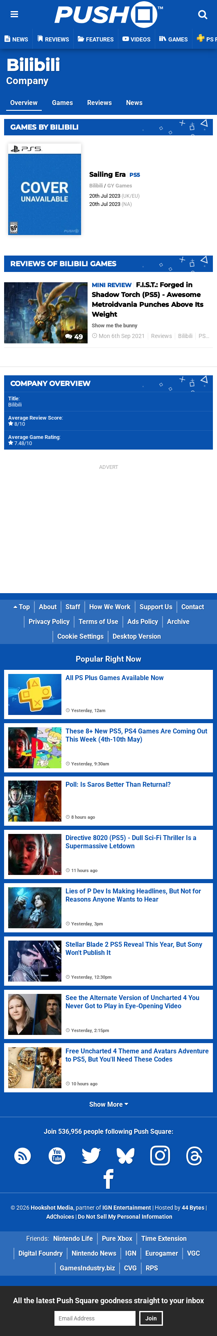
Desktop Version (137, 636)
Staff (73, 607)
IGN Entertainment (126, 1207)
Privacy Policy (49, 622)
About (48, 607)
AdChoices (59, 1216)
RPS (152, 1268)
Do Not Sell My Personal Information (125, 1216)
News (134, 103)
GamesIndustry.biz (87, 1268)
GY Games (119, 186)
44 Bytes (193, 1207)
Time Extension (164, 1238)
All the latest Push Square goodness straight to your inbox (108, 1300)
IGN (130, 1253)
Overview (24, 103)
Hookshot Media (52, 1207)
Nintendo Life (73, 1238)
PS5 (204, 336)
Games (62, 103)
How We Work (110, 607)
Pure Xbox (117, 1238)
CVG (130, 1268)
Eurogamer (161, 1253)
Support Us (156, 607)
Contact (192, 607)
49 (74, 337)
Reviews (99, 103)
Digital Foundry (40, 1253)
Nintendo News (94, 1253)
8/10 (19, 424)
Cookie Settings (80, 636)
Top (22, 607)
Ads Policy (142, 622)
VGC (193, 1253)
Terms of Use (98, 622)
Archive (178, 622)
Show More (108, 1104)
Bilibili (33, 65)
